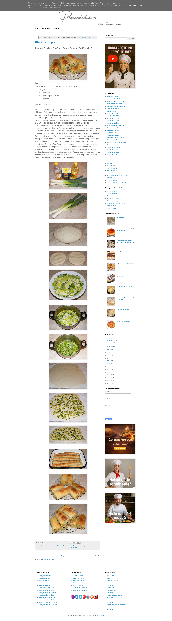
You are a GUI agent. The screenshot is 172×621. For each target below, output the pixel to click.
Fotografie (110, 597)
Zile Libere (110, 609)
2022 (109, 358)
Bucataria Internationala (114, 104)
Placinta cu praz (46, 42)
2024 (109, 353)
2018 (109, 369)
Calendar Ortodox (112, 580)
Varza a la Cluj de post (123, 321)
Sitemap (56, 28)
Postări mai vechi (94, 556)
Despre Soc (110, 585)
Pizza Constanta (78, 585)
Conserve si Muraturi (113, 108)
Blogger (101, 615)
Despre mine (46, 28)
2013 (109, 383)
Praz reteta (58, 548)
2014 (109, 380)
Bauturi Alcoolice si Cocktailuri (116, 101)
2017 (109, 372)
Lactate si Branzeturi (113, 116)
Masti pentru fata (112, 168)
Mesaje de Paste (44, 585)
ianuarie (111, 346)
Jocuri (108, 600)
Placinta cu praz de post (80, 546)
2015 (109, 378)
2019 (109, 366)
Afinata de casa (112, 191)
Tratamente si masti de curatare (117, 182)
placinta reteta (50, 548)
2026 (109, 338)
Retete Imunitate (112, 133)
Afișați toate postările (86, 37)
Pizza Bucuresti (78, 583)
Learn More (133, 5)
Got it (142, 5)
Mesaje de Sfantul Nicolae (47, 593)
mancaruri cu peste (113, 152)
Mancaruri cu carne (113, 121)
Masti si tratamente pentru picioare (118, 175)
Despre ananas (111, 590)
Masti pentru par (112, 170)
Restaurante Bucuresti (80, 588)
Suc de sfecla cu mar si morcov (118, 343)
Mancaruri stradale (57, 546)
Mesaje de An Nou (45, 576)
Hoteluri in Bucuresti (79, 580)
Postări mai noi (40, 556)
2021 (109, 361)
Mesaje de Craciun (45, 578)
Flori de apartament (113, 193)
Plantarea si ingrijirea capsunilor (117, 201)
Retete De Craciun (113, 130)
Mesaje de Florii (44, 580)
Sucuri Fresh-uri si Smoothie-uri (117, 142)
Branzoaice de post (122, 309)
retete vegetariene (112, 154)
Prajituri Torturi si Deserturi (115, 125)
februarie (112, 340)
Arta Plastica (110, 576)
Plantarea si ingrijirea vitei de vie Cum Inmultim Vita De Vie (125, 242)
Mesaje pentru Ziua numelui (48, 605)
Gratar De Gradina (113, 198)
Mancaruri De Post (46, 546)
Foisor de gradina (112, 196)
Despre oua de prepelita (114, 595)
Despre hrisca (111, 593)
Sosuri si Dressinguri (113, 140)
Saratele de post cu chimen (125, 263)
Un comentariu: (59, 543)
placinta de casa (92, 546)
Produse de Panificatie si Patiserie (71, 548)
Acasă (37, 28)
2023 (109, 355)
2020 (109, 364)
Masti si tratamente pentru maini (117, 173)
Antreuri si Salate (112, 96)
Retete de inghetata (113, 135)
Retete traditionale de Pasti (115, 137)
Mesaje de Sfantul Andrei (47, 588)
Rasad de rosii (111, 206)
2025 (109, 350)
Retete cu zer (111, 177)
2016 (109, 375)
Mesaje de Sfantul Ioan (46, 590)
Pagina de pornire (67, 556)
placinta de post (40, 548)
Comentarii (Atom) (50, 559)
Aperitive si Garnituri (113, 99)
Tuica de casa (111, 208)
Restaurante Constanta (80, 590)
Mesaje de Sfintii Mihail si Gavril (49, 600)
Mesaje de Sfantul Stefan (47, 595)
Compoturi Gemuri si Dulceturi (116, 106)
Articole (109, 578)
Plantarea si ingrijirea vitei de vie (117, 203)
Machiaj (109, 163)
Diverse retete (111, 111)
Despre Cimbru (111, 583)
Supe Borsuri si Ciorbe (114, 145)
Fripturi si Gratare (112, 113)
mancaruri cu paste (113, 150)
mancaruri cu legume (113, 147)
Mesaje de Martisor (45, 583)
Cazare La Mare (78, 576)
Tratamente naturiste (113, 180)
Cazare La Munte (78, 578)
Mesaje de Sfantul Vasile (47, 597)
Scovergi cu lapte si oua (124, 286)
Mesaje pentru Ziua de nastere (48, 602)
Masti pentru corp (112, 165)
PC (108, 607)
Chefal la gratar (121, 252)
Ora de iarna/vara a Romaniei (116, 605)
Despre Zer (110, 588)
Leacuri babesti (111, 602)
